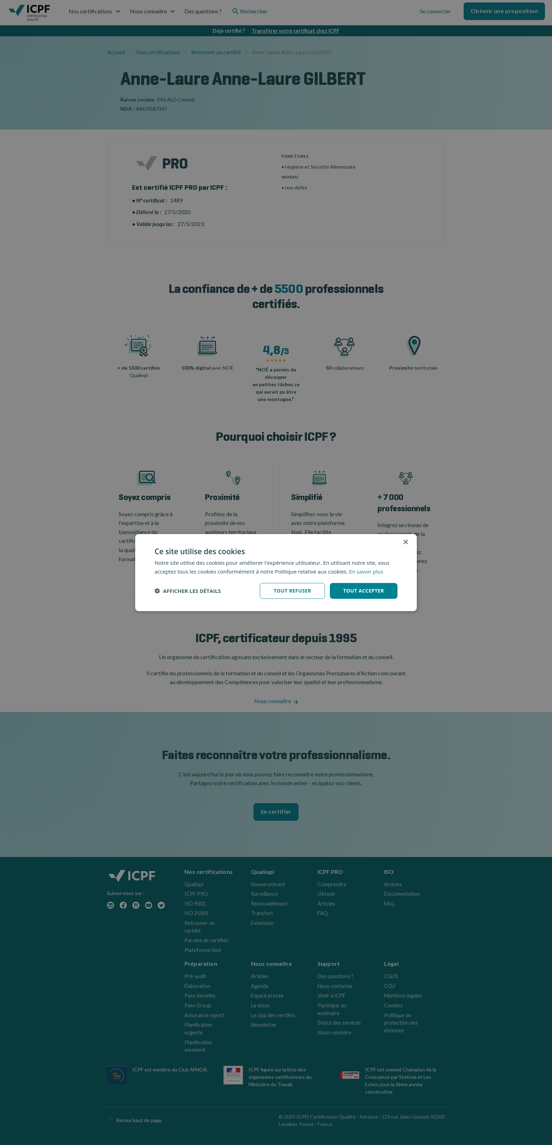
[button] (188, 591)
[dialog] (276, 572)
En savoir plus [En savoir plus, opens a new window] (366, 571)
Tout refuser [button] (292, 590)
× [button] (405, 542)
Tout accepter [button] (363, 590)
